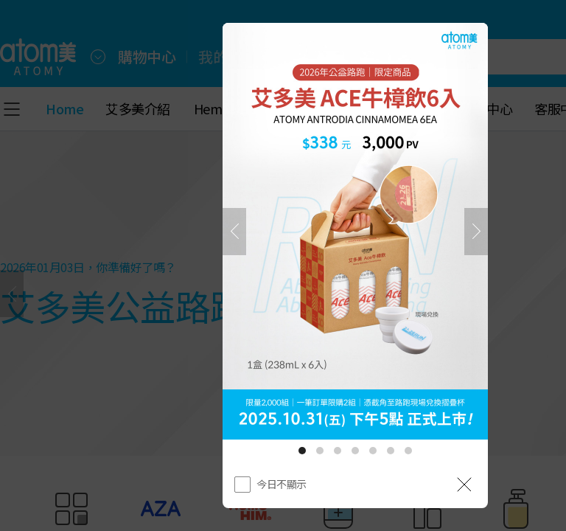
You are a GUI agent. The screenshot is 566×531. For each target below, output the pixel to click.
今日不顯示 (281, 483)
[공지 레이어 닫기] (464, 484)
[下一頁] (476, 231)
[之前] (234, 231)
